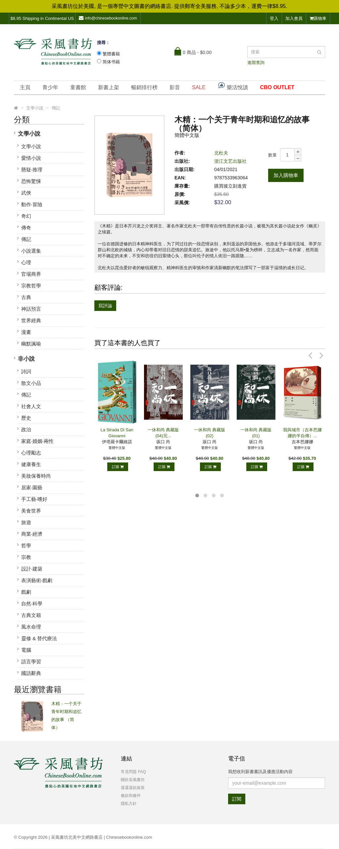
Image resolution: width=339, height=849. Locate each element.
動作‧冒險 (31, 204)
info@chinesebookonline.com (108, 18)
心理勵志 (31, 452)
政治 (26, 429)
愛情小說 (31, 158)
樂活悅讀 (233, 85)
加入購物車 (285, 175)
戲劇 (26, 592)
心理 (26, 262)
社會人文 (31, 406)
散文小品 (31, 383)
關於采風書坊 (133, 779)
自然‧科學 (31, 603)
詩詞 (26, 371)
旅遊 (26, 522)
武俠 (26, 193)
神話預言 (31, 309)
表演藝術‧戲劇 (36, 580)
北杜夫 (221, 152)
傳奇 (26, 227)
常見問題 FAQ (133, 771)
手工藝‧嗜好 (34, 499)
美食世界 (31, 511)
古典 (26, 297)
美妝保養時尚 (36, 476)
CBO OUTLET (277, 87)
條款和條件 (131, 795)
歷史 (26, 418)
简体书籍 (111, 61)
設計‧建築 (31, 569)
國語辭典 (31, 673)
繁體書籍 (111, 53)
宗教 (26, 557)
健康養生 (31, 464)
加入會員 (294, 18)
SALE (199, 87)
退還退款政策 (133, 787)
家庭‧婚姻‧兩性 (37, 441)
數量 (272, 154)
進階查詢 (256, 62)
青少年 (50, 87)
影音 (175, 87)
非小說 (26, 359)
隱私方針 (129, 803)
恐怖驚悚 (31, 181)
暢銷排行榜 (144, 87)
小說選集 (31, 251)
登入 (274, 18)
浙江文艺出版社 (230, 161)
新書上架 (108, 87)
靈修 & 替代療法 (39, 638)
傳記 (26, 239)
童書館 (78, 87)
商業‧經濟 (31, 534)
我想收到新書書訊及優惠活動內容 (260, 771)
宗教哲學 (31, 285)
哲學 (26, 545)
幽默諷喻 (31, 343)
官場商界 (31, 274)
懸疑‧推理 (31, 169)
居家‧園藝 (31, 487)
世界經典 (31, 320)
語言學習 (31, 661)
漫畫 (26, 332)
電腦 (26, 650)
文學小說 (29, 134)
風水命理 (31, 627)
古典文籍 (31, 615)
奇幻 (26, 216)
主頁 (25, 87)
